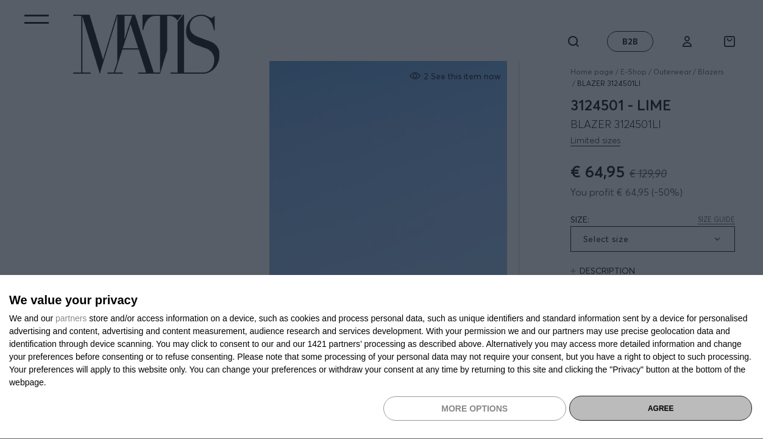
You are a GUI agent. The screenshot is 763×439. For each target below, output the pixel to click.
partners (71, 318)
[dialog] (381, 357)
